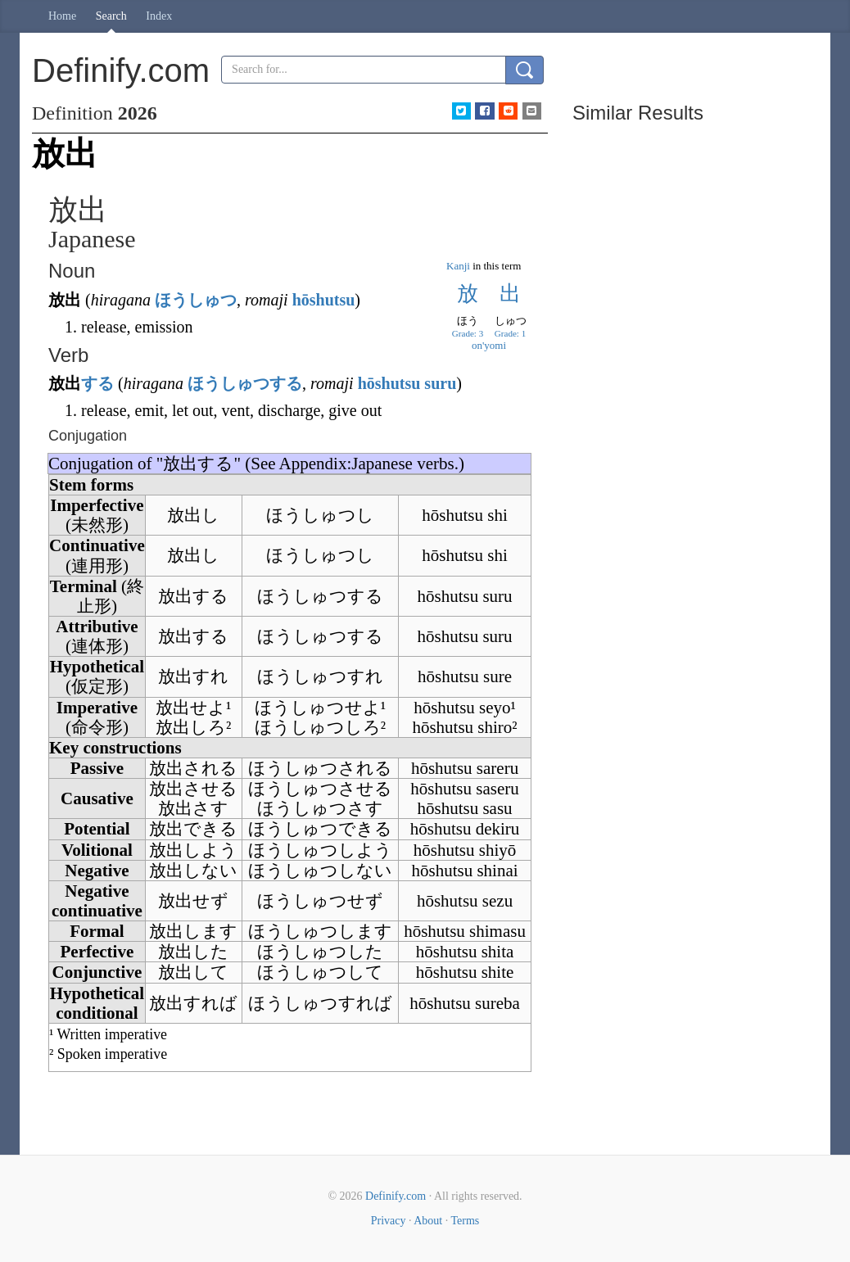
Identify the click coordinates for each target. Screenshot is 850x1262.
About (428, 1221)
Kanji (458, 266)
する (97, 383)
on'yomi (489, 345)
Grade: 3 (467, 333)
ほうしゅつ (196, 300)
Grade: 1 (510, 333)
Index (159, 16)
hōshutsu (323, 300)
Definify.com (395, 1196)
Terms (464, 1221)
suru (440, 383)
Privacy (388, 1221)
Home (62, 16)
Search (111, 16)
